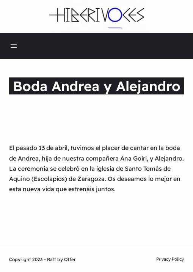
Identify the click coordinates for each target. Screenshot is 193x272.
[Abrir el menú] (13, 46)
